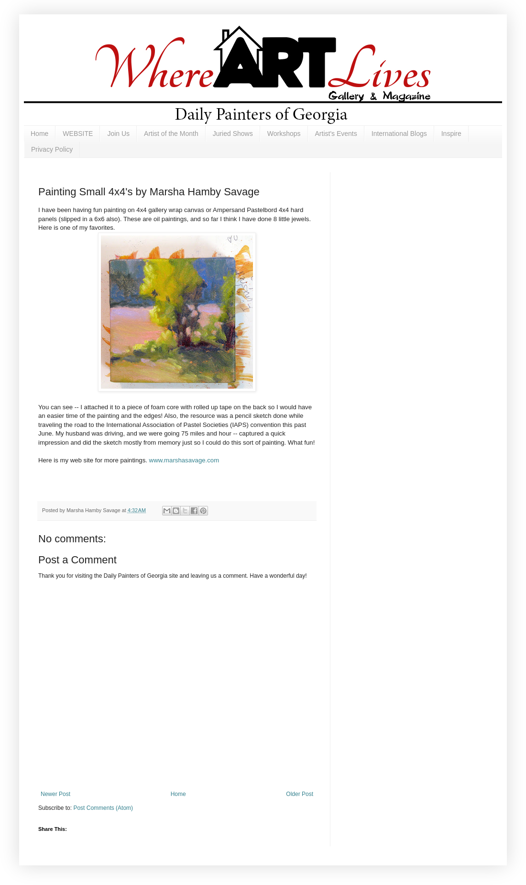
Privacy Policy (52, 149)
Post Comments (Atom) (103, 808)
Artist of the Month (171, 133)
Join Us (118, 133)
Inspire (451, 133)
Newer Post (55, 794)
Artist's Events (336, 133)
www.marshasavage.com (184, 460)
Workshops (284, 133)
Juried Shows (233, 133)
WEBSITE (78, 133)
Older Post (299, 794)
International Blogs (399, 133)
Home (39, 133)
